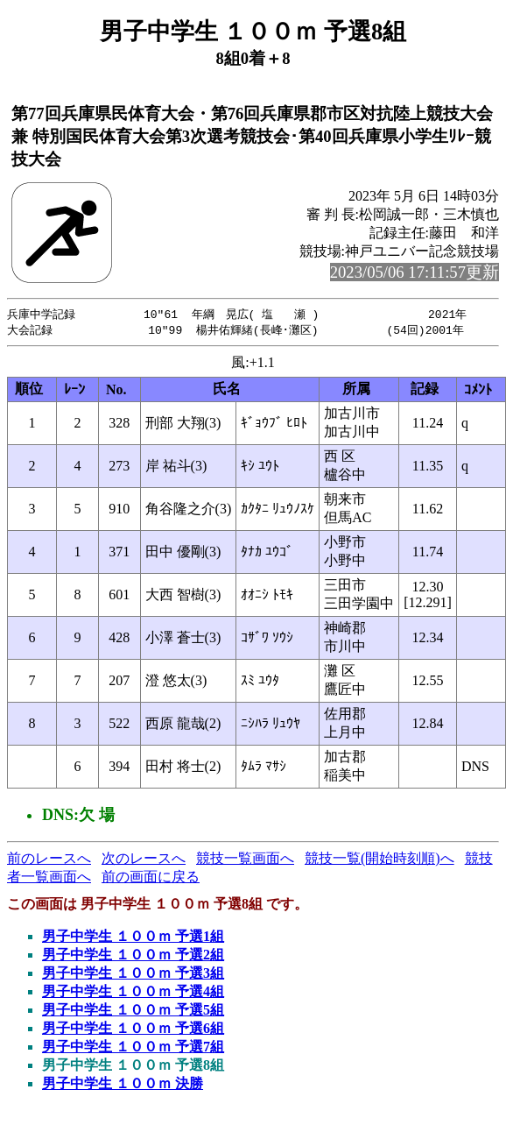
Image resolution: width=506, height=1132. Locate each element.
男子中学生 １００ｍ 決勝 (122, 1085)
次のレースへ (144, 860)
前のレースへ (49, 860)
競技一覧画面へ (245, 860)
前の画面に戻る (151, 878)
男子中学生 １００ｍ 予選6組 (133, 1029)
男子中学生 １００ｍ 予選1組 (133, 937)
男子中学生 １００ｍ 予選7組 (133, 1048)
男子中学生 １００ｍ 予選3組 (133, 974)
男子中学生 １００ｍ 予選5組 (133, 1011)
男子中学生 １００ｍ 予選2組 (133, 956)
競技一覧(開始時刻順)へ (379, 860)
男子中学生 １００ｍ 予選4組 (133, 993)
